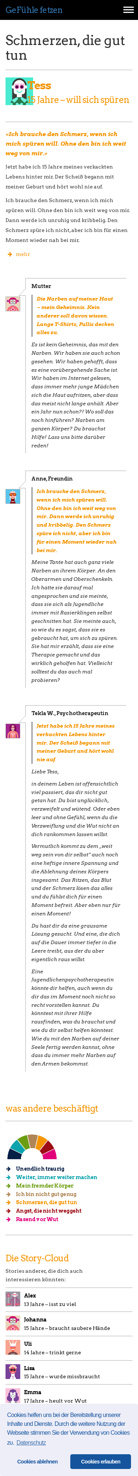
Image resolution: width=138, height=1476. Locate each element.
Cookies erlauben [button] (100, 1462)
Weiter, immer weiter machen (54, 1177)
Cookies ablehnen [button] (37, 1462)
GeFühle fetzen (34, 10)
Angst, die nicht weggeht (46, 1211)
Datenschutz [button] (31, 1442)
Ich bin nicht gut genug (43, 1194)
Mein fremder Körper (42, 1186)
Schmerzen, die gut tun (44, 1202)
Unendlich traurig (37, 1169)
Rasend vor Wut (35, 1219)
